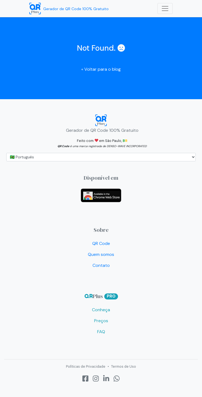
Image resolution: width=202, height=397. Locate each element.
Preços (101, 321)
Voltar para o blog (101, 69)
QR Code (101, 243)
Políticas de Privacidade (85, 366)
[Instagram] (96, 378)
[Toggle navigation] (165, 8)
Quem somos (101, 254)
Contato (101, 265)
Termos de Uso (123, 366)
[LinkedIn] (106, 378)
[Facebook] (85, 378)
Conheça (101, 310)
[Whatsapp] (117, 378)
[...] (101, 157)
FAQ (101, 332)
